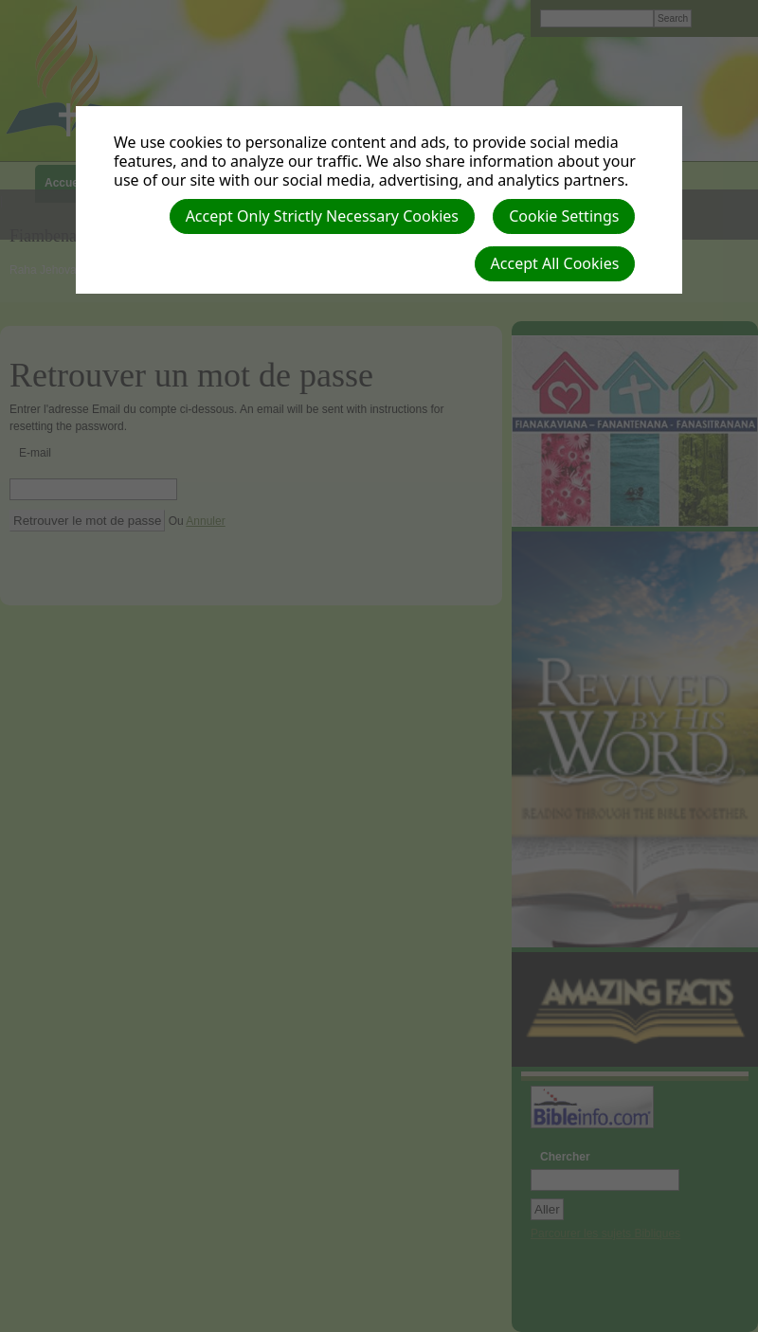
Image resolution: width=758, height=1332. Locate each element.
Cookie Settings (564, 216)
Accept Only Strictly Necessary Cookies (322, 216)
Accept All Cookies (555, 263)
